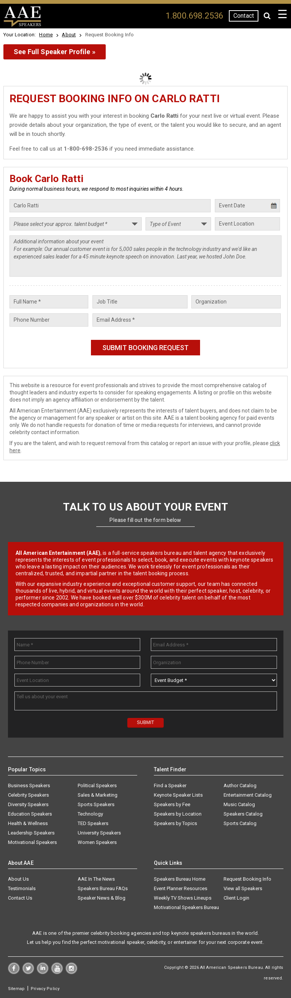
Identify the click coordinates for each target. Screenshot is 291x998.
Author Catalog (240, 785)
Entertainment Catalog (248, 795)
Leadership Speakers (31, 833)
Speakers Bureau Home (179, 879)
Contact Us (20, 898)
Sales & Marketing (97, 795)
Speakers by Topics (175, 823)
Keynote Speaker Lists (178, 795)
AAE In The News (96, 879)
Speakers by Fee (172, 804)
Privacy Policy (45, 988)
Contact (243, 15)
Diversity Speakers (28, 804)
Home (46, 34)
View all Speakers (243, 888)
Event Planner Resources (180, 888)
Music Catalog (239, 804)
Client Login (236, 898)
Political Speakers (97, 785)
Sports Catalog (240, 823)
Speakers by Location (178, 814)
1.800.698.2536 (194, 15)
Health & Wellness (28, 823)
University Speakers (99, 833)
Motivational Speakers (32, 842)
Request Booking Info (247, 879)
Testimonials (22, 888)
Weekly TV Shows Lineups (182, 898)
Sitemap (16, 988)
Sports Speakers (96, 804)
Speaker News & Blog (101, 898)
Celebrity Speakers (28, 795)
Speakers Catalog (243, 814)
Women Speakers (97, 842)
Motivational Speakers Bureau (186, 907)
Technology (90, 814)
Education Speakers (30, 814)
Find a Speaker (170, 785)
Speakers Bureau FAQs (103, 888)
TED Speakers (93, 823)
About (69, 34)
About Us (18, 879)
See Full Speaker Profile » (54, 52)
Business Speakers (29, 785)
